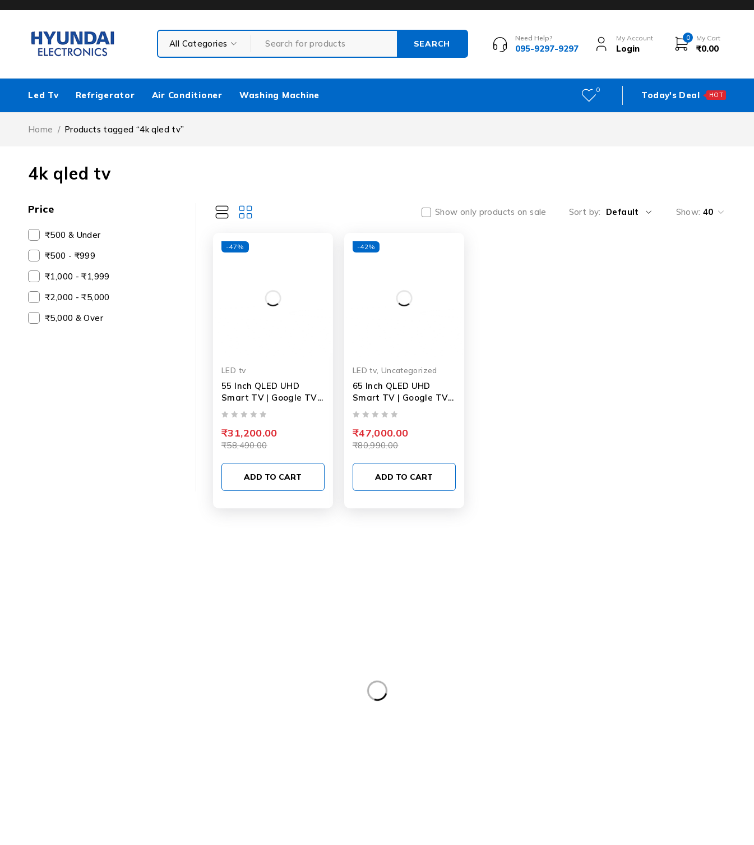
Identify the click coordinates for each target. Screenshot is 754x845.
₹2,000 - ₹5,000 (77, 297)
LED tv (233, 370)
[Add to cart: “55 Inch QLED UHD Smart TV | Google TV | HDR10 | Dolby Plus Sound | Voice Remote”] (273, 477)
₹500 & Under (73, 234)
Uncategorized (409, 370)
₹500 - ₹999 (70, 255)
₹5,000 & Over (74, 318)
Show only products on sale (491, 212)
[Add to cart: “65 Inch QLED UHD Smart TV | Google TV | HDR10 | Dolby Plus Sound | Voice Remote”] (404, 477)
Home (40, 129)
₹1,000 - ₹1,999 (77, 276)
